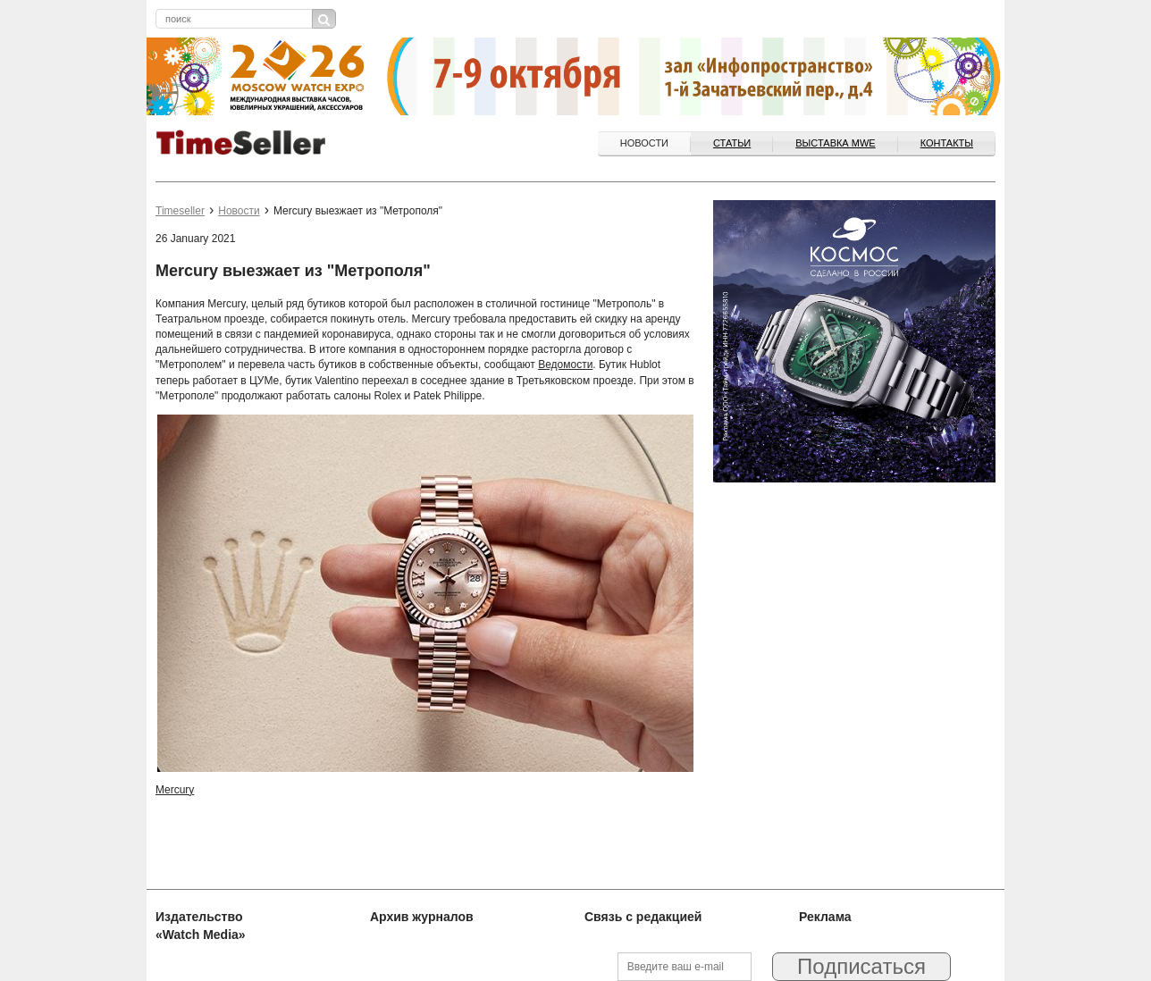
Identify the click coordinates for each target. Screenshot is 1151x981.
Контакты (946, 143)
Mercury (174, 790)
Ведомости (565, 364)
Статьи (732, 143)
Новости (644, 143)
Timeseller (180, 211)
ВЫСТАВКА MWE (835, 143)
